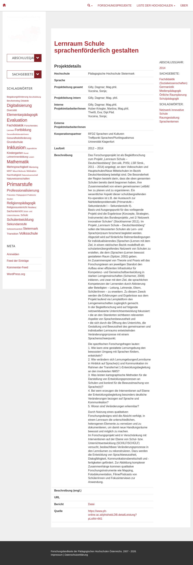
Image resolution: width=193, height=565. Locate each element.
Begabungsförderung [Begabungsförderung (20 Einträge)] (17, 97)
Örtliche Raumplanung (173, 94)
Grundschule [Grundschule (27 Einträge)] (15, 141)
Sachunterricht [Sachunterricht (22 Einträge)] (15, 211)
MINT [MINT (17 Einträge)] (9, 171)
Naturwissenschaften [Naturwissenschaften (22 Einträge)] (18, 178)
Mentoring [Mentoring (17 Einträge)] (33, 167)
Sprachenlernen (169, 121)
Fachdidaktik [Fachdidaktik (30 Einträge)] (15, 125)
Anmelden (13, 254)
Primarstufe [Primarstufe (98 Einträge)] (19, 184)
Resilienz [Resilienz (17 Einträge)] (32, 207)
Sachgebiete (27, 74)
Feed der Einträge (18, 260)
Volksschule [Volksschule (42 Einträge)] (28, 233)
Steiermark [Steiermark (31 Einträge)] (30, 228)
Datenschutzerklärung (76, 554)
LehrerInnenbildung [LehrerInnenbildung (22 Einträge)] (17, 156)
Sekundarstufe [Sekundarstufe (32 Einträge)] (17, 224)
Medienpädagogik (170, 90)
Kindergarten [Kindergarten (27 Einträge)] (15, 152)
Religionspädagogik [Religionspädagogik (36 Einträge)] (21, 203)
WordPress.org (16, 274)
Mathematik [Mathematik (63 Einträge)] (18, 161)
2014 (162, 68)
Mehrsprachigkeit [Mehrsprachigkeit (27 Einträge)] (17, 166)
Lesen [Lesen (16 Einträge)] (31, 157)
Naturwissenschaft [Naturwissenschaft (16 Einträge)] (30, 175)
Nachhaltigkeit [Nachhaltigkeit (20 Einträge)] (14, 175)
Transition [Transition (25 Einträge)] (12, 233)
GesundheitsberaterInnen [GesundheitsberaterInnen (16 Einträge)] (18, 134)
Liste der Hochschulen (156, 5)
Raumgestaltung (169, 117)
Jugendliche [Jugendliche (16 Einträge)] (31, 148)
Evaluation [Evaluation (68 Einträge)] (17, 120)
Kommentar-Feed (17, 267)
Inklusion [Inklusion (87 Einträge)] (16, 147)
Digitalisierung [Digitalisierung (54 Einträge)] (19, 105)
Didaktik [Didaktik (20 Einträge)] (25, 100)
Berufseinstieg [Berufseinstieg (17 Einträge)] (13, 101)
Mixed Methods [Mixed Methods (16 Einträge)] (19, 171)
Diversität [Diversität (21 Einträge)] (12, 110)
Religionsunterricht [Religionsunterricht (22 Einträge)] (17, 207)
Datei (91, 504)
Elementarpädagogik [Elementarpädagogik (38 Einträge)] (22, 115)
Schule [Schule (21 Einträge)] (24, 215)
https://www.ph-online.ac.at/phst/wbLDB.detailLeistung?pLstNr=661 (112, 515)
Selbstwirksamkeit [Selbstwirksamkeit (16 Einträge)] (14, 229)
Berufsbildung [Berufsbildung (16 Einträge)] (35, 97)
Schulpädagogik (169, 98)
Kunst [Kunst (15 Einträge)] (26, 153)
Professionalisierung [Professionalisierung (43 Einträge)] (23, 190)
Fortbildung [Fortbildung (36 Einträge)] (23, 130)
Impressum (57, 554)
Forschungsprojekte (115, 5)
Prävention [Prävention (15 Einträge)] (11, 195)
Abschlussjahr (27, 58)
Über (184, 5)
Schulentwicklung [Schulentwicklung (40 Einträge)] (20, 219)
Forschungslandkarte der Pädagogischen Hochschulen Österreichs (86, 551)
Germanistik (166, 86)
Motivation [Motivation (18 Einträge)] (31, 171)
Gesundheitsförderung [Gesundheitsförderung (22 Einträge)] (19, 138)
